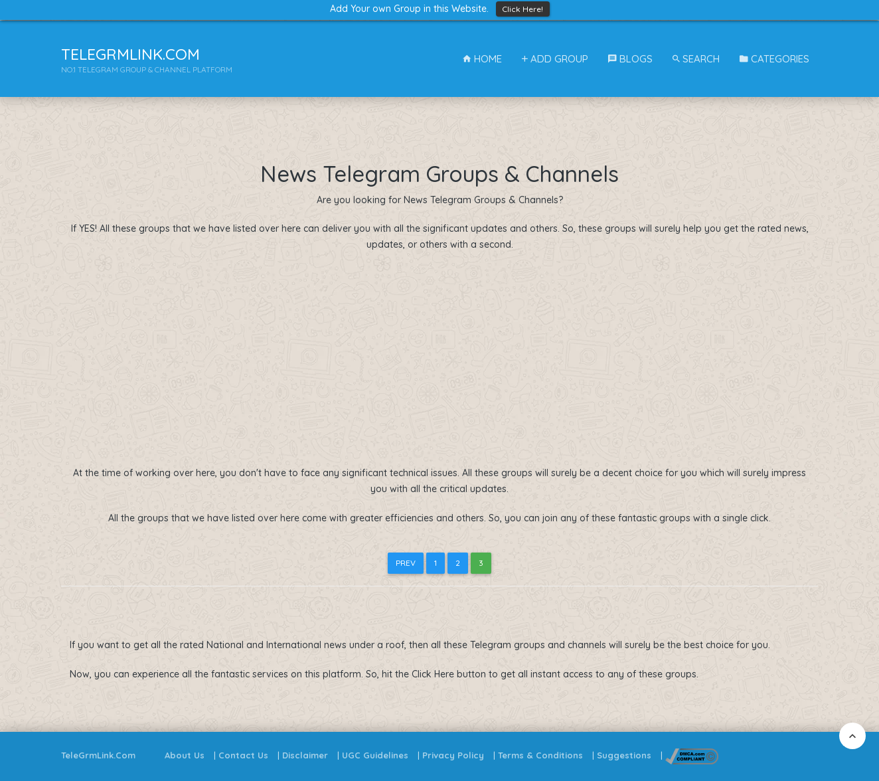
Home (482, 58)
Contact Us (243, 755)
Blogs (630, 58)
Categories (774, 58)
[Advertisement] (440, 359)
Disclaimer (305, 755)
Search (696, 58)
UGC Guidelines (375, 755)
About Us (184, 755)
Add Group (555, 58)
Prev (406, 563)
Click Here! (523, 9)
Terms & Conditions (540, 755)
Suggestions (624, 755)
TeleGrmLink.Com (98, 755)
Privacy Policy (453, 755)
